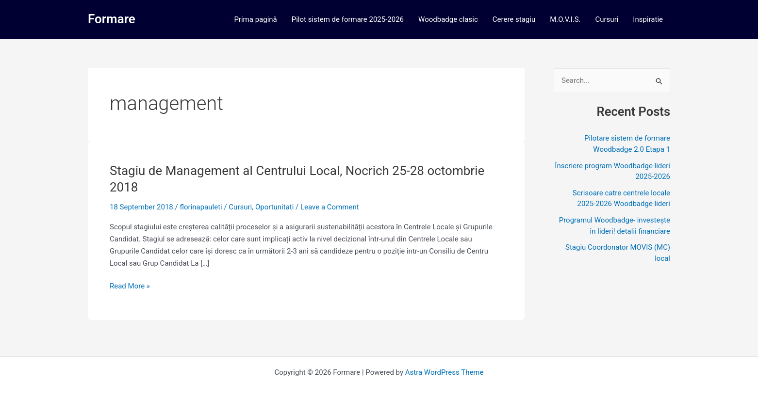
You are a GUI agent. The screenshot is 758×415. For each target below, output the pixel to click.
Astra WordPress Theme (444, 372)
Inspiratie (648, 19)
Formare (111, 19)
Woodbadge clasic (448, 19)
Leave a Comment (329, 207)
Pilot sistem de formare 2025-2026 (348, 19)
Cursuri (607, 19)
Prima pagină (255, 19)
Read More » (130, 286)
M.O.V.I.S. (565, 19)
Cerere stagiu (514, 19)
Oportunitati (274, 207)
